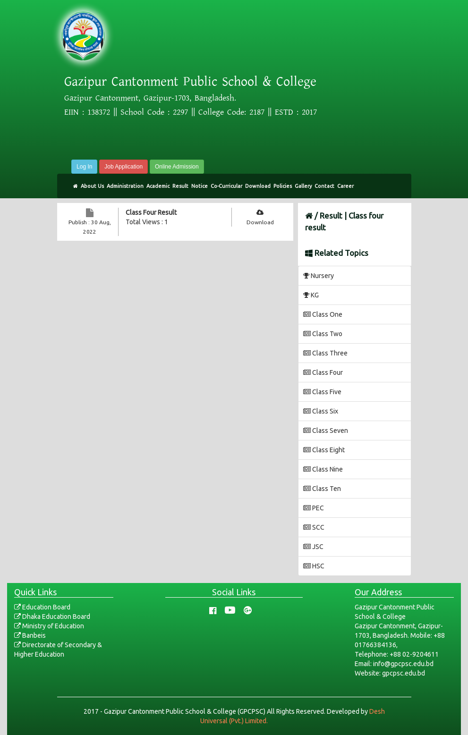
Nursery (318, 275)
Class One (322, 314)
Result (180, 186)
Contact (324, 186)
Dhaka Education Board (52, 616)
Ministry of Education (49, 626)
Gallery (303, 186)
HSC (313, 566)
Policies (282, 186)
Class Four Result (151, 212)
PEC (313, 508)
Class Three (325, 353)
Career (345, 186)
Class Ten (322, 488)
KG (311, 295)
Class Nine (323, 469)
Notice (199, 186)
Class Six (320, 411)
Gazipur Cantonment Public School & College (190, 81)
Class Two (322, 334)
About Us (92, 186)
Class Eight (324, 450)
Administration (125, 186)
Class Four (323, 372)
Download (258, 186)
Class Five (322, 392)
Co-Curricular (226, 186)
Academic (158, 186)
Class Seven (325, 430)
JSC (313, 546)
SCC (313, 527)
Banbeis (30, 635)
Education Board (42, 607)
